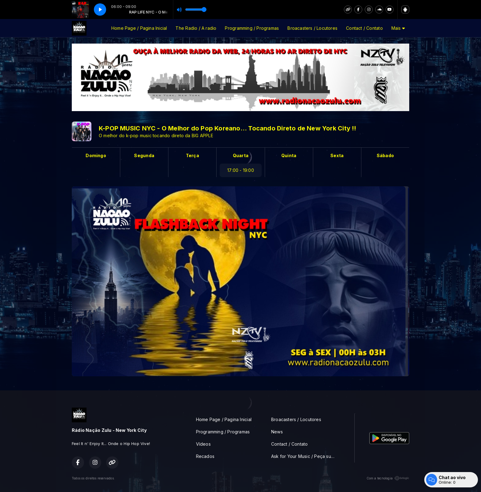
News (277, 431)
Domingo (96, 155)
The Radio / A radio (195, 28)
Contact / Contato (364, 28)
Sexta (337, 155)
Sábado (385, 155)
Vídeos (203, 444)
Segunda (144, 155)
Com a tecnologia (388, 478)
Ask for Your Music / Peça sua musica (305, 456)
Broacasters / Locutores (312, 28)
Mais (398, 28)
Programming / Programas (252, 28)
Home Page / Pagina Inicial (139, 28)
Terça (192, 155)
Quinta (288, 155)
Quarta (240, 155)
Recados (205, 456)
